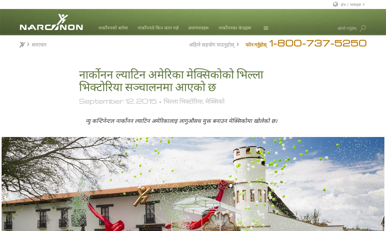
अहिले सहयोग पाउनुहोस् (211, 43)
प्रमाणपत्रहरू (198, 28)
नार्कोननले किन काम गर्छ (158, 28)
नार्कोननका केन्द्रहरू (235, 28)
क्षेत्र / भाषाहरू (351, 4)
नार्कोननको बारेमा (113, 28)
